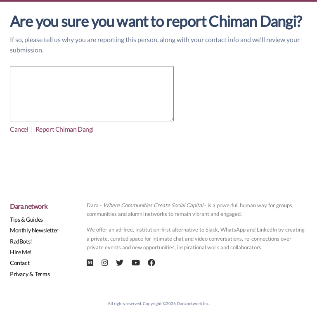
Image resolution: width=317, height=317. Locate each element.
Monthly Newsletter (34, 230)
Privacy (19, 273)
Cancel (19, 129)
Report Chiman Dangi (64, 129)
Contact (19, 262)
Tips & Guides (26, 219)
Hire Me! (21, 251)
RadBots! (21, 241)
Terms (42, 273)
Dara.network (28, 206)
